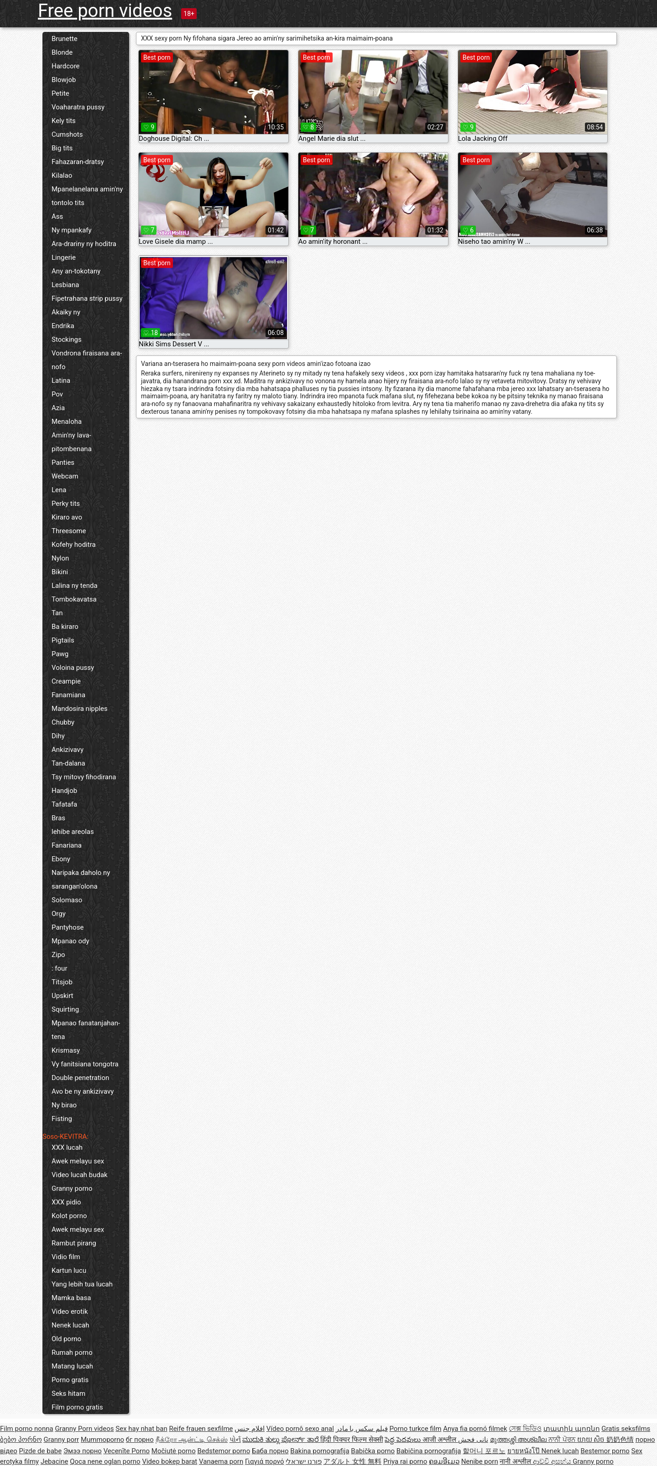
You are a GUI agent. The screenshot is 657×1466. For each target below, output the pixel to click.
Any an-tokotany (76, 271)
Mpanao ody (70, 941)
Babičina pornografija (428, 1451)
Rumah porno (72, 1352)
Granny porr (61, 1439)
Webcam (65, 476)
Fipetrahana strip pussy (87, 298)
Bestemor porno (605, 1451)
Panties (63, 462)
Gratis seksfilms (625, 1429)
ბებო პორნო (21, 1439)
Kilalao (62, 175)
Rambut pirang (74, 1243)
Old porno (66, 1339)
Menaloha (67, 421)
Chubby (63, 722)
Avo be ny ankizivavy (83, 1091)
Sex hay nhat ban (141, 1429)
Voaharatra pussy (78, 107)
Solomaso (67, 900)
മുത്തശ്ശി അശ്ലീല (519, 1439)
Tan (57, 613)
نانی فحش (473, 1439)
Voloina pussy (73, 668)
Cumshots (67, 134)
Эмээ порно (82, 1451)
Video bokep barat (169, 1461)
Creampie (66, 681)
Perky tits (66, 503)
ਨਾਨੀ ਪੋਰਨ (562, 1439)
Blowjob (64, 80)
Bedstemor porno (223, 1451)
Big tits (62, 148)
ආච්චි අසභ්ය (553, 1461)
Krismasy (66, 1050)
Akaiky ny (66, 312)
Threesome (69, 531)
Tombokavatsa (74, 599)
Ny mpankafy (72, 230)
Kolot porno (69, 1216)
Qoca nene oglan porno (105, 1461)
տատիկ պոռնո (571, 1429)
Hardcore (66, 66)
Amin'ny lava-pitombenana (72, 442)
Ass (57, 216)
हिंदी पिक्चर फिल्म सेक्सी (351, 1439)
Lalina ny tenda (75, 585)
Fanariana (67, 845)
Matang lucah (72, 1366)
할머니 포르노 (484, 1451)
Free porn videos (105, 10)
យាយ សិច (591, 1439)
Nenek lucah (70, 1325)
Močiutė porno (173, 1451)
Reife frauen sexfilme (201, 1429)
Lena (59, 490)
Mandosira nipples (80, 709)
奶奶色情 (620, 1439)
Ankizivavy (67, 750)
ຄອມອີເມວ (444, 1461)
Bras (58, 818)
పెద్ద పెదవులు (403, 1439)
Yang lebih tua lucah (82, 1284)
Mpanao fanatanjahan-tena (86, 1030)
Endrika (63, 326)
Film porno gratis (77, 1407)
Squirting (65, 1009)
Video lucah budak (80, 1175)
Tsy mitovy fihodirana (84, 777)
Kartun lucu (69, 1270)
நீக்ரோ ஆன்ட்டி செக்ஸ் (192, 1439)
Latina (61, 380)
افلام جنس (250, 1429)
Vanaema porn (221, 1461)
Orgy (59, 914)
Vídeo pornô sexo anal (300, 1429)
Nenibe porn (479, 1461)
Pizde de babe (40, 1451)
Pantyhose (67, 927)
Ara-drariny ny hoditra (84, 244)
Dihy (58, 736)
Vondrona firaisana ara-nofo (87, 360)
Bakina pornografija (319, 1451)
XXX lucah (67, 1147)
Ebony (61, 859)
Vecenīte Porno (127, 1451)
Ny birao (64, 1105)
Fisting (62, 1119)
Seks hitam (68, 1393)
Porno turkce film (416, 1429)
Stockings (67, 339)
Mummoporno (102, 1439)
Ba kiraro (65, 626)
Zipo (58, 955)
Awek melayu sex (78, 1161)
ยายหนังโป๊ (524, 1451)
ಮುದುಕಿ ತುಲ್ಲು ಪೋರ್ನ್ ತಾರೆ (281, 1439)
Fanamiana (68, 695)
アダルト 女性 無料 (352, 1461)
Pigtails (63, 640)
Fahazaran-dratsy (78, 162)
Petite (60, 93)
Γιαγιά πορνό (264, 1461)
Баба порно (270, 1451)
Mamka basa (71, 1298)
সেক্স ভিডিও (525, 1429)
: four (59, 968)
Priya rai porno (405, 1461)
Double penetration (80, 1078)
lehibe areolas (73, 832)
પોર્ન (235, 1439)
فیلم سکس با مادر (362, 1429)
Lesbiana (65, 285)
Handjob (64, 791)
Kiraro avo (67, 517)
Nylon (60, 558)
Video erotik (70, 1311)
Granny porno (72, 1188)
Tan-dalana (68, 763)
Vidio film (66, 1257)
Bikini (60, 572)
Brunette (65, 39)
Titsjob (62, 982)
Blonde (62, 52)
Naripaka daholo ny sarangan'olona (81, 879)
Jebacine (54, 1461)
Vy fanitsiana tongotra (85, 1064)
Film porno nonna (26, 1429)
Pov (57, 394)
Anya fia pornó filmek (475, 1429)
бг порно (140, 1439)
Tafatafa (64, 804)
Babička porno (373, 1451)
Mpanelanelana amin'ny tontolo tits (87, 196)
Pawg (60, 654)
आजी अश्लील (440, 1439)
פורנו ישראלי (304, 1461)
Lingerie (64, 257)
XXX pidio (66, 1202)
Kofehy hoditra (74, 544)
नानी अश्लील (516, 1461)
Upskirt (62, 996)
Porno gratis (70, 1380)
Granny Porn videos (84, 1429)
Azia (58, 408)
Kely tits (64, 121)
